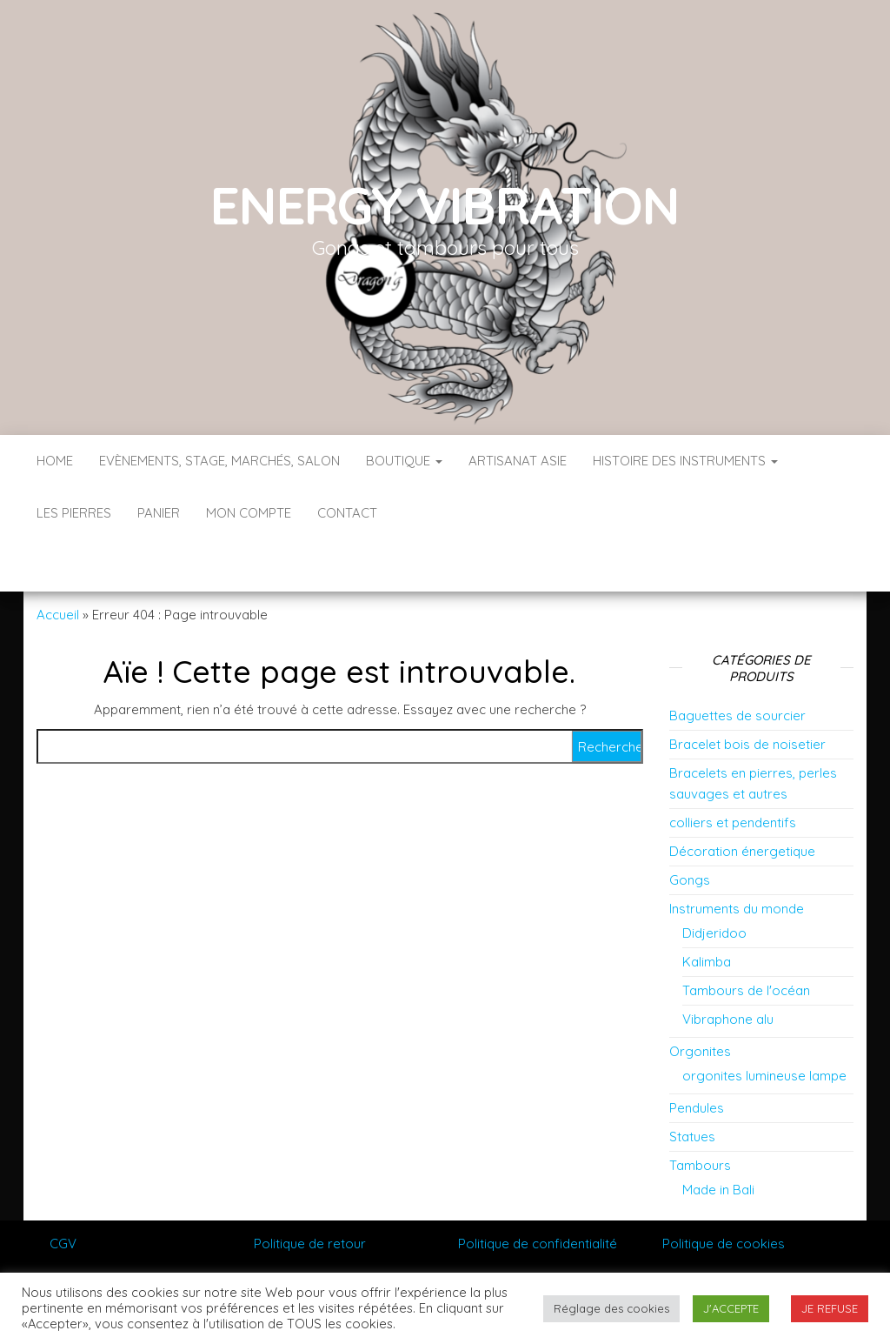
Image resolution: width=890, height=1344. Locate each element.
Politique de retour (310, 1191)
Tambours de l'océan (746, 938)
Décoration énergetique (742, 799)
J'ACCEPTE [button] (731, 1308)
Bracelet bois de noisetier (747, 692)
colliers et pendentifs (732, 770)
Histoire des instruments (685, 460)
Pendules (696, 1055)
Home (55, 460)
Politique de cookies (723, 1191)
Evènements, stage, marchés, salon (219, 460)
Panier (158, 513)
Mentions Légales (103, 1234)
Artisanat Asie (517, 460)
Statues (692, 1084)
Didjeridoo (714, 881)
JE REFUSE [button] (829, 1308)
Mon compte (248, 513)
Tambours (700, 1113)
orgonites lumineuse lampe (764, 1023)
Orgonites (700, 999)
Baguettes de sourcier (737, 663)
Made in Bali (718, 1137)
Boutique (404, 460)
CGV (63, 1191)
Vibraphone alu (728, 967)
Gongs (689, 827)
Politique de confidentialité (537, 1191)
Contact (347, 513)
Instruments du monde (736, 856)
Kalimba (706, 909)
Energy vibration (445, 204)
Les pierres (74, 513)
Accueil (58, 562)
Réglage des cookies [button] (611, 1308)
